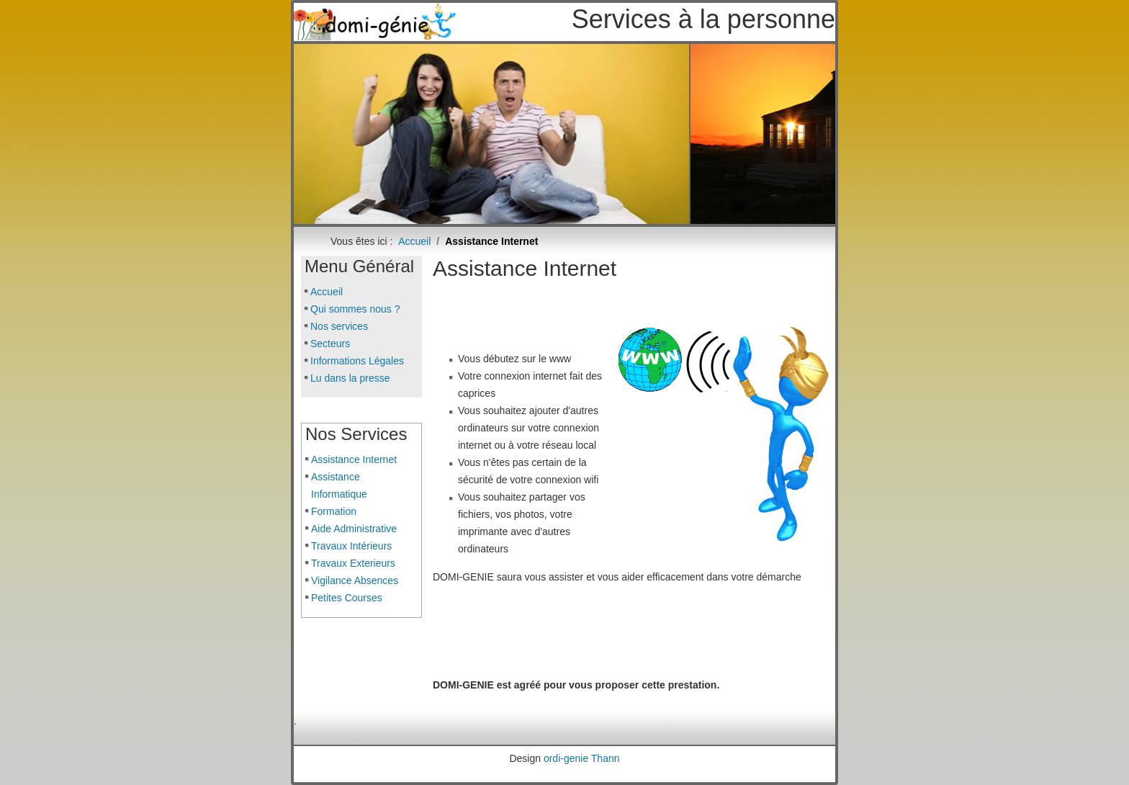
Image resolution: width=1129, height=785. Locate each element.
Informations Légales (357, 361)
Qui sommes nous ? (355, 309)
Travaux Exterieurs (353, 563)
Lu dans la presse (350, 378)
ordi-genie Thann (582, 758)
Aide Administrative (354, 528)
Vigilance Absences (354, 580)
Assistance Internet (354, 459)
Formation (333, 511)
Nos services (339, 326)
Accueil (326, 291)
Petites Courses (346, 598)
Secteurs (330, 343)
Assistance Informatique (339, 485)
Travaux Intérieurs (351, 546)
